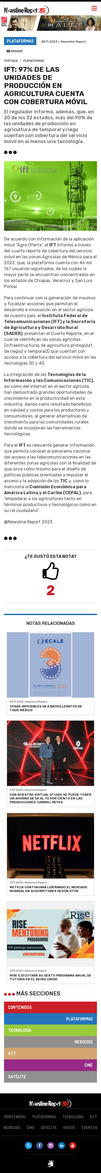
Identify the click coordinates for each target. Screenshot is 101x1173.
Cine (88, 1065)
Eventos (89, 1127)
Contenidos (20, 1007)
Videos (69, 1127)
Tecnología (19, 1030)
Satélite (17, 1076)
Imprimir (15, 51)
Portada (11, 61)
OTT (12, 1053)
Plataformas (33, 61)
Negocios (84, 1042)
